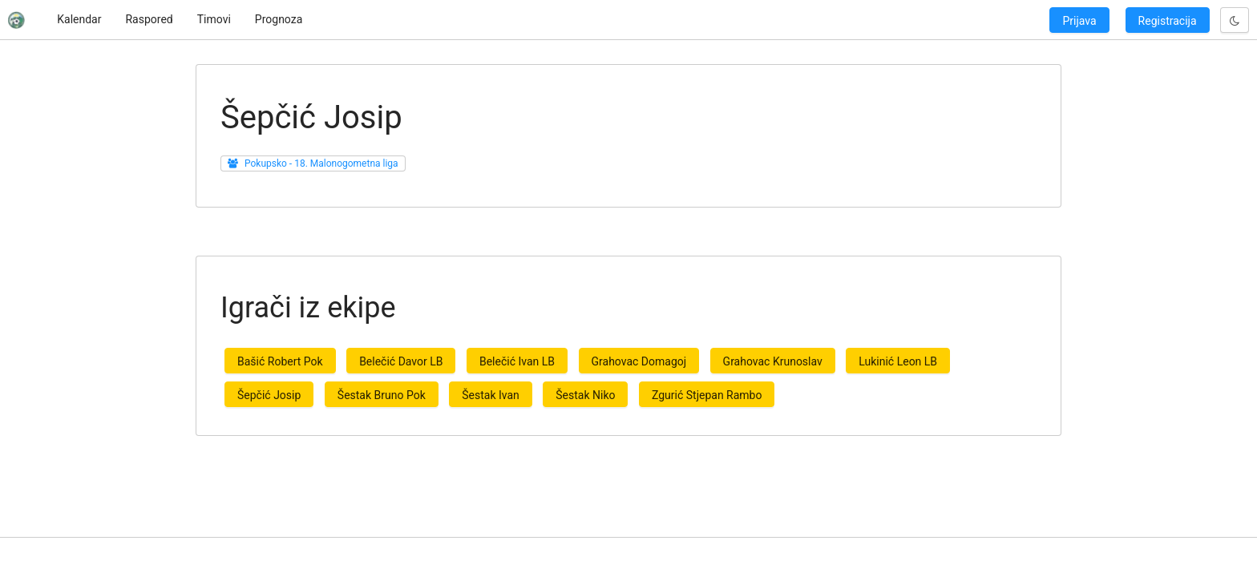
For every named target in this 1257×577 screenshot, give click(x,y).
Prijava (1079, 20)
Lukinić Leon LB (898, 361)
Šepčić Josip (269, 395)
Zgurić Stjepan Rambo (707, 395)
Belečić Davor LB (401, 361)
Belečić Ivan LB (517, 361)
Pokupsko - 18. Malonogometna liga (321, 163)
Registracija (1167, 20)
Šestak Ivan (490, 395)
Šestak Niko (585, 395)
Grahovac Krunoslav (773, 361)
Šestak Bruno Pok (381, 395)
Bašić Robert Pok (280, 361)
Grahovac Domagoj (639, 361)
